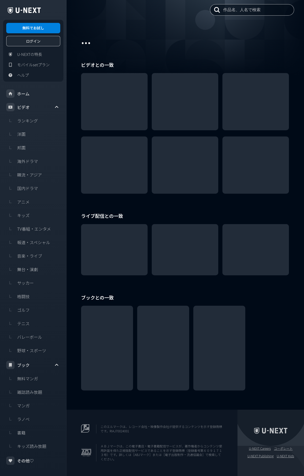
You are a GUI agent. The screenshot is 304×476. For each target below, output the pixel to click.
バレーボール (24, 337)
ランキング (22, 120)
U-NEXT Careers (260, 448)
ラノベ (18, 419)
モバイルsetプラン (28, 65)
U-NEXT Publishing (260, 456)
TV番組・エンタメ (28, 229)
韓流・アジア (24, 175)
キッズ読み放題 (26, 446)
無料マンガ (22, 378)
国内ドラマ (22, 188)
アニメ (18, 202)
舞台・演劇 (22, 269)
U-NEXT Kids (285, 456)
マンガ (18, 405)
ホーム (18, 93)
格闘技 (18, 296)
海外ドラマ (22, 161)
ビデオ (32, 107)
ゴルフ (18, 310)
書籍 (15, 432)
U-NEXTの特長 (24, 54)
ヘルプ (17, 75)
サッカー (20, 283)
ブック (32, 365)
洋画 (15, 134)
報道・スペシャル (28, 242)
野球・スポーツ (26, 350)
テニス (18, 323)
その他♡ (20, 461)
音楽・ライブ (24, 256)
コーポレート (283, 448)
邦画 (15, 148)
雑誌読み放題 (24, 392)
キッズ (18, 215)
